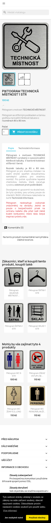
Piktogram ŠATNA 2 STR (13, 327)
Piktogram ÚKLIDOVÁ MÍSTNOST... (13, 293)
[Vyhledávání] (25, 12)
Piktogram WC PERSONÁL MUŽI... (37, 410)
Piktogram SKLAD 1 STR (37, 327)
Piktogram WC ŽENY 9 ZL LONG (14, 410)
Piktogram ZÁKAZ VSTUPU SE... (37, 374)
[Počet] (5, 132)
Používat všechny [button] (37, 518)
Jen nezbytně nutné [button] (14, 518)
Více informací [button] (10, 510)
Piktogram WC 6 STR (13, 374)
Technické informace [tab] (29, 148)
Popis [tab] (11, 148)
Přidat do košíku (25, 132)
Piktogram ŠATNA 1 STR (37, 291)
